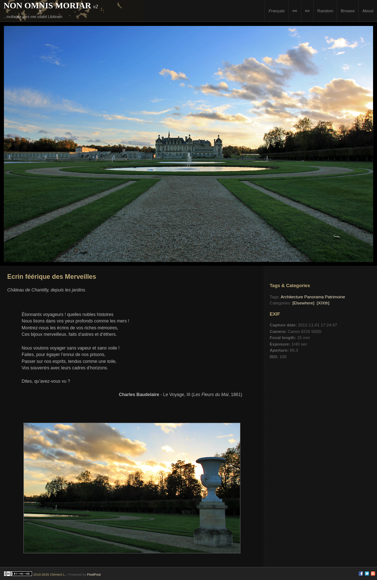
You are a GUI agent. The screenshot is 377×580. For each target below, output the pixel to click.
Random (325, 10)
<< (294, 10)
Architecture (292, 296)
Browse (348, 10)
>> (307, 10)
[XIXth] (323, 302)
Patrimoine (335, 296)
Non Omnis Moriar (47, 5)
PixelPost (94, 574)
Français (277, 10)
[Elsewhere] (303, 302)
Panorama (314, 296)
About (367, 10)
